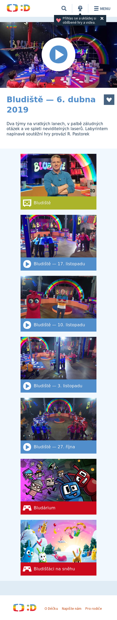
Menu (101, 8)
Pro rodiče (93, 608)
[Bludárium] (58, 487)
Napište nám (71, 608)
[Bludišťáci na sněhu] (58, 548)
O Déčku (51, 608)
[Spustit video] (58, 55)
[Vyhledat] (64, 8)
